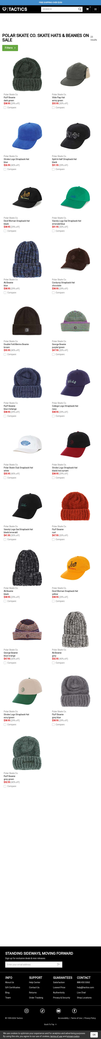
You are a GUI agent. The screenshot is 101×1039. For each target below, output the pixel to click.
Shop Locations (84, 997)
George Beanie (75, 325)
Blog (7, 992)
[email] (33, 965)
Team (8, 997)
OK (94, 1035)
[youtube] (58, 1011)
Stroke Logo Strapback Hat (27, 140)
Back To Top (50, 1024)
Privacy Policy (90, 1018)
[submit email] (58, 964)
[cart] (87, 9)
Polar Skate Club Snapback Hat (27, 449)
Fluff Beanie (27, 79)
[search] (62, 9)
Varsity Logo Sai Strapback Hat (75, 202)
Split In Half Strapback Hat (75, 140)
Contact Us (34, 987)
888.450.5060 (83, 982)
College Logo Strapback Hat (75, 387)
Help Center (34, 982)
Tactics (14, 9)
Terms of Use (76, 1018)
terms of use (56, 1036)
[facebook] (74, 1011)
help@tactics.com (85, 987)
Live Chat (81, 992)
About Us (9, 982)
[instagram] (26, 1011)
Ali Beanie (27, 264)
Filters (10, 47)
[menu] (95, 9)
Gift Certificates (12, 987)
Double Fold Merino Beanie (27, 325)
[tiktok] (42, 1011)
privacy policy (73, 1036)
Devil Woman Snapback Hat (27, 202)
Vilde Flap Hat (75, 79)
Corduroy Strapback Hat (75, 264)
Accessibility (63, 1018)
